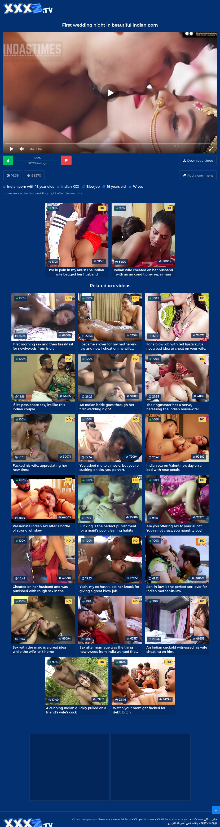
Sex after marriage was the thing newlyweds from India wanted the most (107, 649)
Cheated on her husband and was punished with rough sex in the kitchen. (40, 589)
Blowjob (93, 187)
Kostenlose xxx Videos (187, 819)
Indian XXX (70, 187)
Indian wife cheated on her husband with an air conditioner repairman (143, 272)
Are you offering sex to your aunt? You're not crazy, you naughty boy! (174, 528)
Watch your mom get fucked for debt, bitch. (139, 710)
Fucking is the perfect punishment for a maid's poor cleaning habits (108, 528)
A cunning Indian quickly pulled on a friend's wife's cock (76, 710)
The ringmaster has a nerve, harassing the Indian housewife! (172, 407)
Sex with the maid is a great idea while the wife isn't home (39, 649)
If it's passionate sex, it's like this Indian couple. (39, 407)
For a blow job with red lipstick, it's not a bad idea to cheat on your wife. (176, 346)
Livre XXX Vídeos (159, 819)
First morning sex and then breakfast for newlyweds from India (43, 346)
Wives (138, 187)
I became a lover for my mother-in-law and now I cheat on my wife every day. (108, 346)
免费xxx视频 (209, 823)
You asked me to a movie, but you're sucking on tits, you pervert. (109, 467)
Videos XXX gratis (133, 819)
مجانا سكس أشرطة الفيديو (184, 823)
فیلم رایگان (210, 819)
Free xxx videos (109, 819)
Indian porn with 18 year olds (30, 187)
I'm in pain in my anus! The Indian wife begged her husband (76, 272)
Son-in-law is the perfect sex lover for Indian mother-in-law (176, 589)
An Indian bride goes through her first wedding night (107, 407)
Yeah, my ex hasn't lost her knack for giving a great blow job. (109, 589)
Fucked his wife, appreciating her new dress (40, 467)
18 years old (116, 187)
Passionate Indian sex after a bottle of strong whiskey (41, 528)
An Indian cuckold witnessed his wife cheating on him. (176, 649)
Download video (200, 160)
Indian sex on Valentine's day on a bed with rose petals (173, 467)
